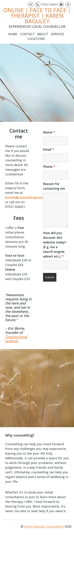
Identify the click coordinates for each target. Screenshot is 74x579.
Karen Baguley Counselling (44, 526)
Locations (36, 39)
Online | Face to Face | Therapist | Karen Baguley (37, 15)
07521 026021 (50, 4)
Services (57, 34)
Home (12, 34)
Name (49, 132)
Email (48, 149)
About (42, 34)
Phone (49, 166)
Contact (27, 34)
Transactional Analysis (16, 338)
